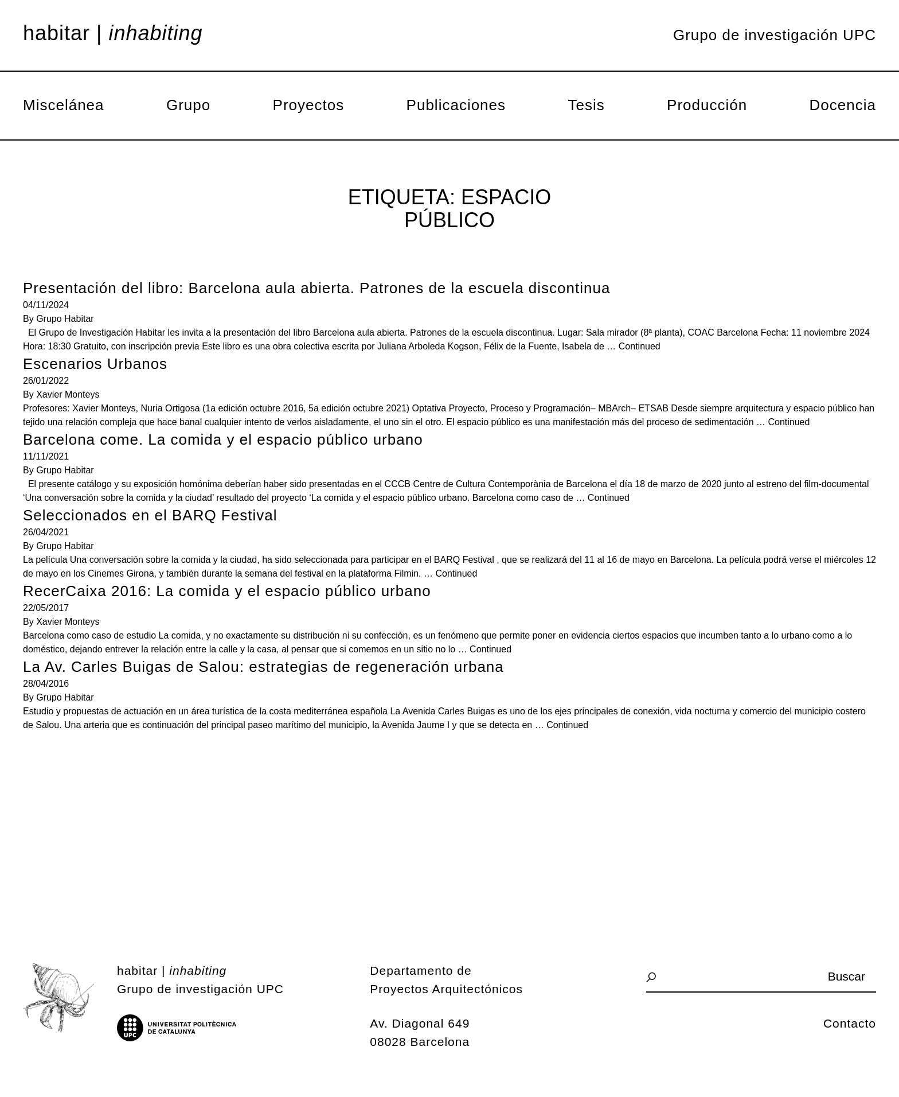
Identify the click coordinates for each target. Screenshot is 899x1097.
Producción (707, 105)
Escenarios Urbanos (95, 363)
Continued (639, 346)
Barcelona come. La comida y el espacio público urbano (223, 439)
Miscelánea (63, 105)
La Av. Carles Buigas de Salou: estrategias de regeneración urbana (263, 666)
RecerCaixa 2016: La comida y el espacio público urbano (227, 591)
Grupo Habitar (65, 319)
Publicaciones (456, 105)
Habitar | (113, 33)
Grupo (188, 105)
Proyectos (309, 105)
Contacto (849, 1023)
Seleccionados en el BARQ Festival (150, 515)
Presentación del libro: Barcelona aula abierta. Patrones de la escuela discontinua (316, 288)
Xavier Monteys (67, 394)
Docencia (843, 105)
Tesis (586, 105)
